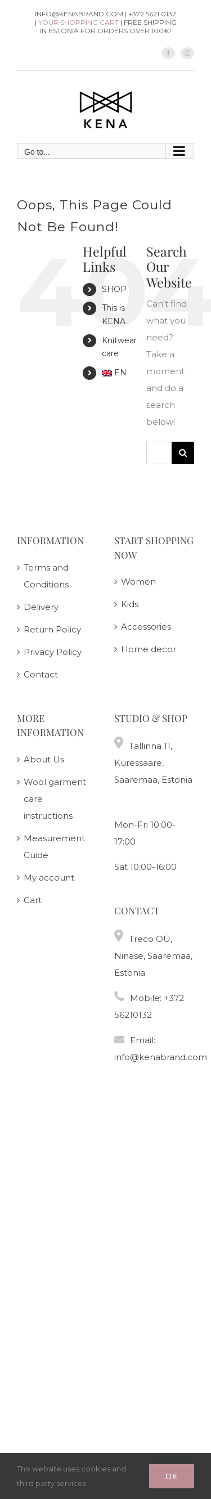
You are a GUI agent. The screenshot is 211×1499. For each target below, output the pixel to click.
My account (49, 877)
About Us (44, 759)
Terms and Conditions (46, 576)
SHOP (114, 289)
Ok (171, 1476)
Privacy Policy (53, 652)
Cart (33, 900)
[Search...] (159, 453)
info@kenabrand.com (160, 1057)
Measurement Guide (54, 846)
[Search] (183, 453)
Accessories (146, 626)
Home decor (148, 649)
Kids (129, 604)
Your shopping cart (78, 22)
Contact (41, 674)
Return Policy (52, 629)
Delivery (41, 607)
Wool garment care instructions (55, 799)
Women (138, 581)
